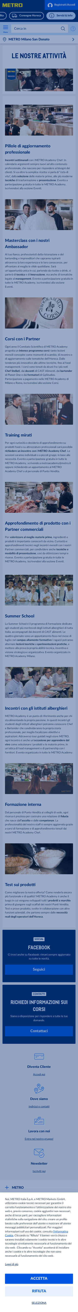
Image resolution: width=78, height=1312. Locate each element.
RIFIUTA (39, 1291)
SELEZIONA (39, 1303)
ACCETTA (39, 1278)
